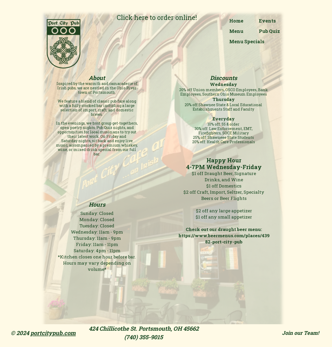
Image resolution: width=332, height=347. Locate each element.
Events (267, 21)
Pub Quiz (269, 31)
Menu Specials (246, 41)
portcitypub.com (53, 333)
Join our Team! (300, 332)
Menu (236, 31)
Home (236, 21)
